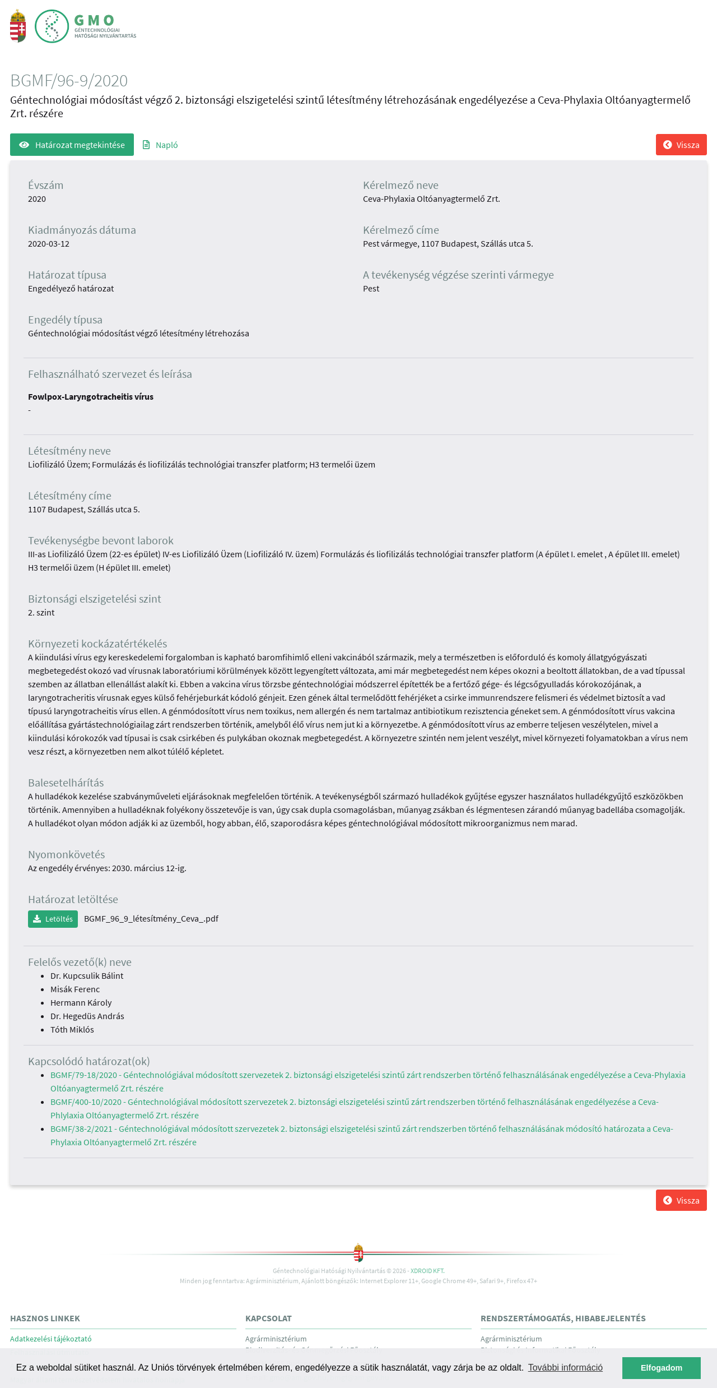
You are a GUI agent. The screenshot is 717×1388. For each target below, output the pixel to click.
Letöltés (53, 919)
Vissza (681, 144)
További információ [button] (565, 1367)
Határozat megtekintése (72, 144)
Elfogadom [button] (661, 1367)
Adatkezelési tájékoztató (51, 1339)
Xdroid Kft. (428, 1270)
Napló (160, 144)
